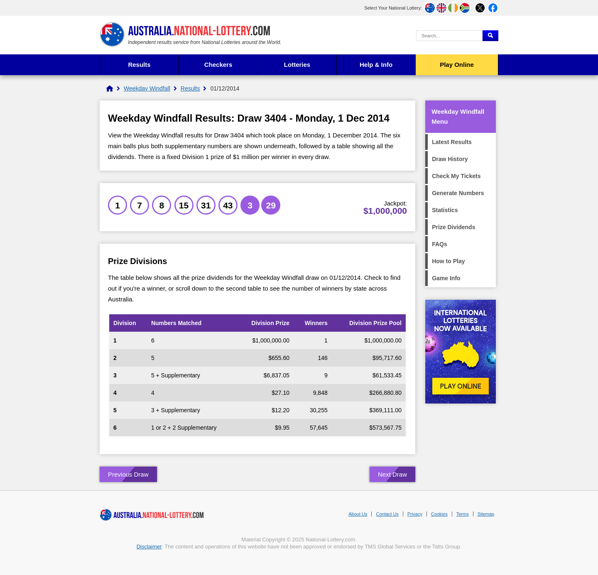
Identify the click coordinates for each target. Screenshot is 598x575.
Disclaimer (149, 546)
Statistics (445, 210)
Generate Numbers (458, 193)
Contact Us (387, 513)
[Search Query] (449, 35)
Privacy (414, 513)
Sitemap (486, 513)
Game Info (446, 278)
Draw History (450, 159)
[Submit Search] (490, 35)
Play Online (457, 64)
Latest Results (452, 142)
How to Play (448, 261)
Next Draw (392, 474)
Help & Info (376, 64)
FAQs (439, 244)
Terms (462, 513)
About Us (357, 513)
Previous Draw (128, 474)
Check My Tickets (456, 176)
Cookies (439, 513)
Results (139, 64)
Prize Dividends (453, 227)
